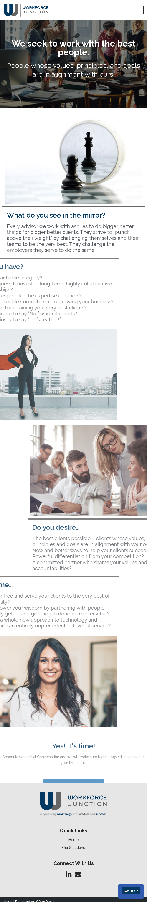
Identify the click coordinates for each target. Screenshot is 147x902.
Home (73, 840)
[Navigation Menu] (138, 10)
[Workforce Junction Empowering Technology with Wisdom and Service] (26, 10)
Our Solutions (73, 848)
